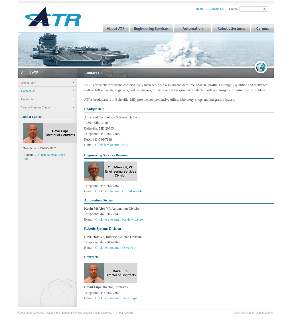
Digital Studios (264, 312)
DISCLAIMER (124, 312)
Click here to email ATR (112, 145)
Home (199, 8)
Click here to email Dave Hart (115, 248)
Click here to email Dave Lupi (116, 298)
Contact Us (217, 8)
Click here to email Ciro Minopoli (118, 191)
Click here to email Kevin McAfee (119, 219)
